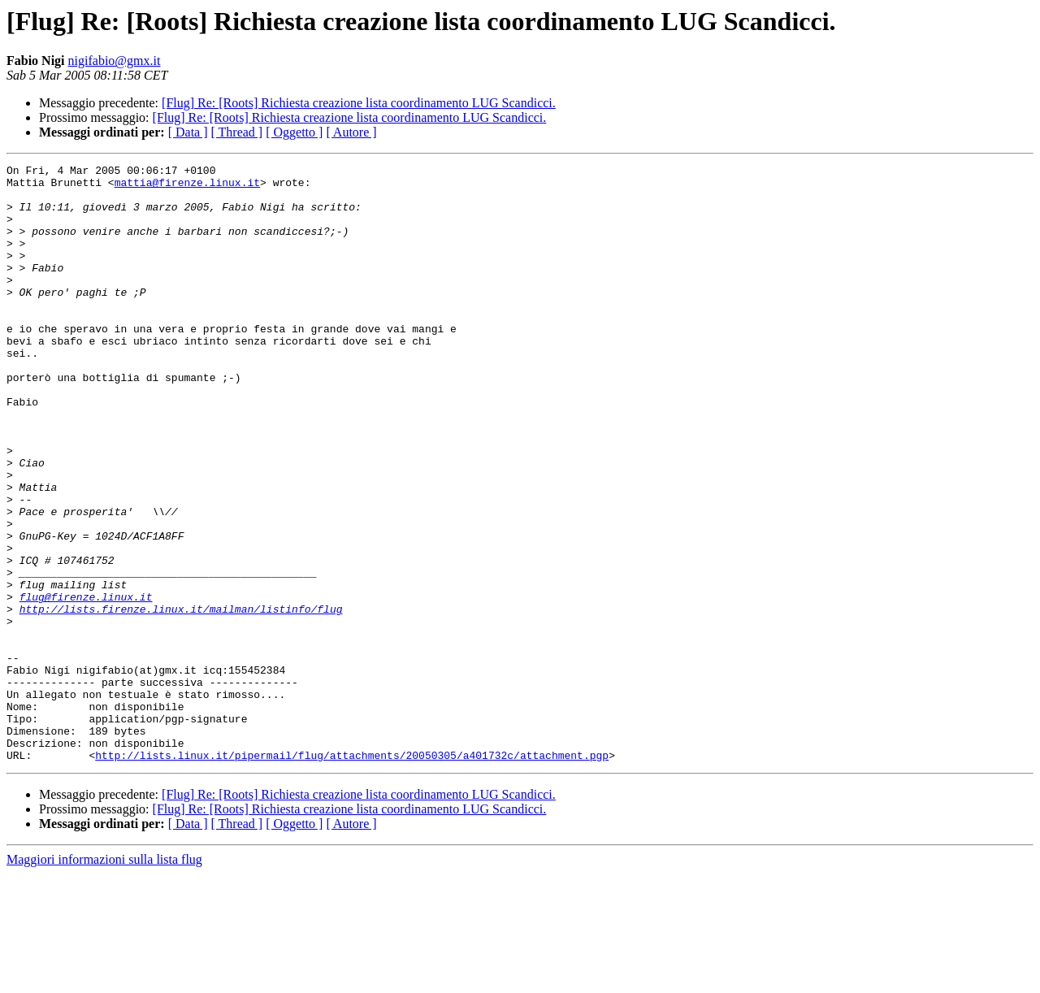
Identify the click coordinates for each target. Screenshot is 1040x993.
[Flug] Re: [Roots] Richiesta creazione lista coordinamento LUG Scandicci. (359, 103)
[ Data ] (188, 132)
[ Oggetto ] (294, 132)
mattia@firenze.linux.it (187, 187)
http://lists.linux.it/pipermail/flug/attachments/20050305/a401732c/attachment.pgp (352, 874)
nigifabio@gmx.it (114, 60)
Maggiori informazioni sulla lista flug (104, 979)
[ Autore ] (351, 132)
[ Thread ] (237, 132)
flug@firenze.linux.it (86, 684)
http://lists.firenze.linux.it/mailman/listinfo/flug (181, 699)
